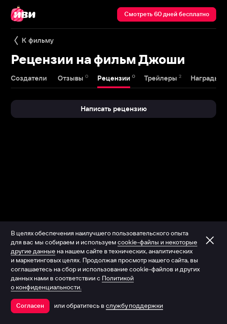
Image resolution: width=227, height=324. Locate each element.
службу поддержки (134, 305)
